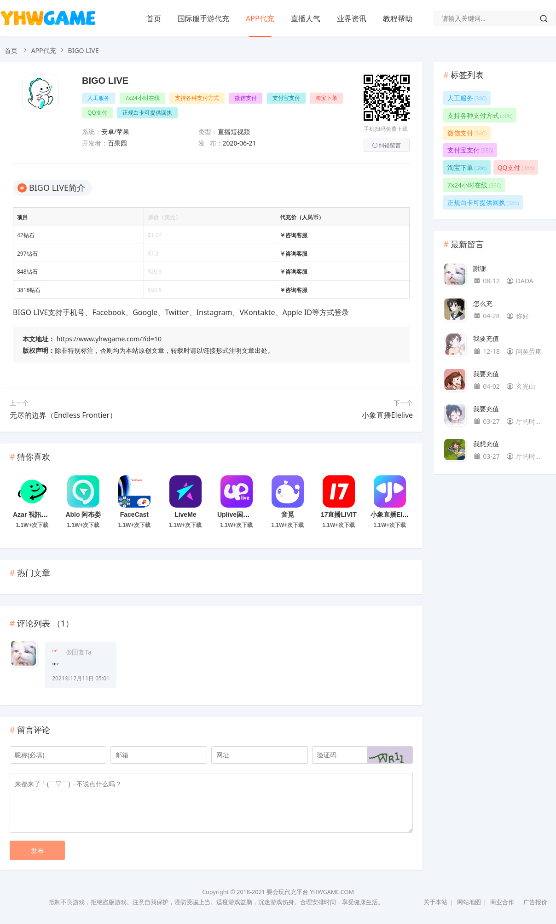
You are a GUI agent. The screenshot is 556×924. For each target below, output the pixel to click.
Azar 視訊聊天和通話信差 (50, 514)
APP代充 (260, 18)
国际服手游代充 (203, 18)
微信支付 (246, 98)
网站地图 (469, 902)
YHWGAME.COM (331, 892)
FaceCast (134, 514)
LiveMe (185, 514)
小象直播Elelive (387, 415)
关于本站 (435, 902)
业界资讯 (351, 18)
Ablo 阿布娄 (83, 514)
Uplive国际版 (236, 514)
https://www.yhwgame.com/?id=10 (109, 338)
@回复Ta (79, 652)
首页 (153, 18)
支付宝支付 (286, 98)
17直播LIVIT (339, 514)
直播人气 (305, 18)
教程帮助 (397, 18)
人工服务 (98, 98)
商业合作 (502, 902)
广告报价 (535, 902)
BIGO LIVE (105, 81)
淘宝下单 (326, 98)
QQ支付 (97, 113)
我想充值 (486, 443)
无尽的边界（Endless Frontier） (63, 415)
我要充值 (486, 338)
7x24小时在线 (142, 98)
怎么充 (482, 303)
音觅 (287, 514)
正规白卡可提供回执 (147, 113)
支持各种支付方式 (197, 98)
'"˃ (55, 652)
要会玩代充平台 (287, 892)
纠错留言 (386, 145)
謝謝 (479, 268)
